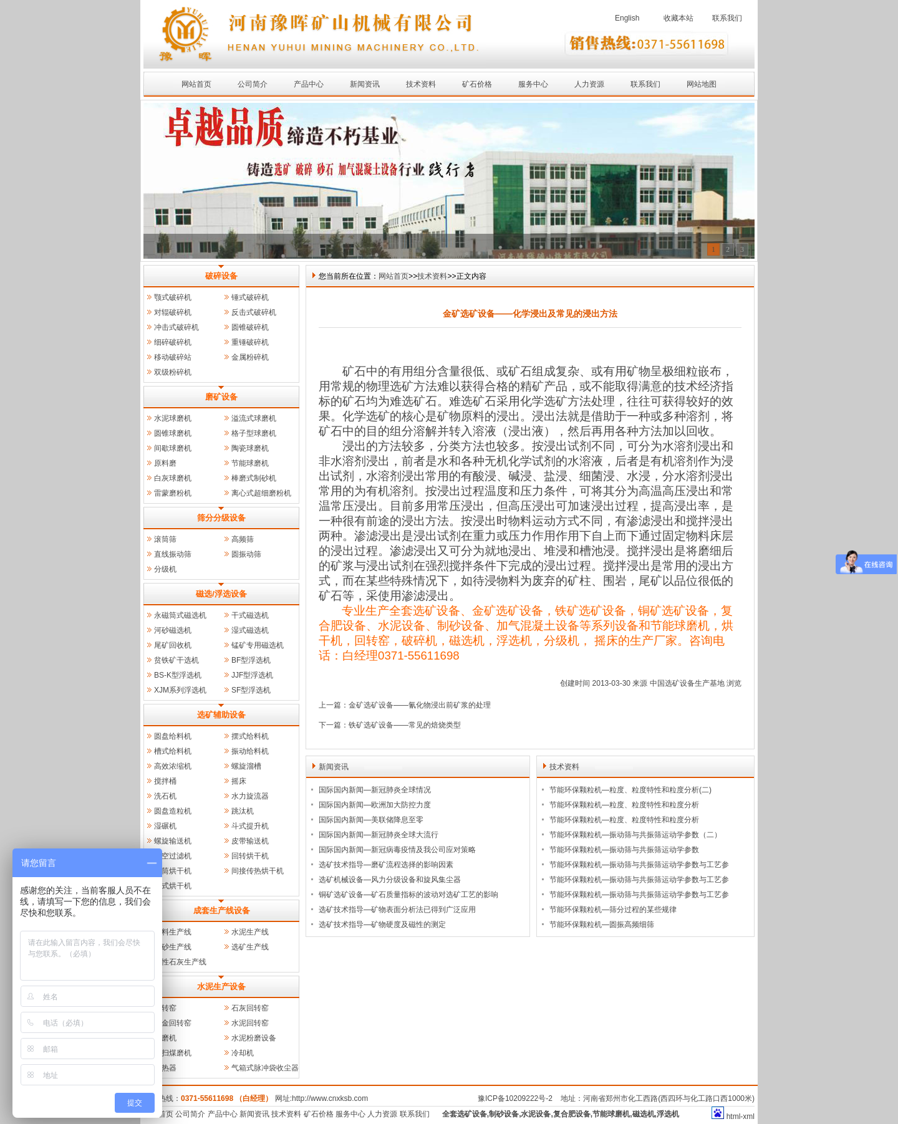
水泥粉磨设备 (253, 1038)
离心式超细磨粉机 (261, 493)
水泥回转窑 (250, 1023)
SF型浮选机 (251, 690)
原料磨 (165, 463)
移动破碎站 (172, 357)
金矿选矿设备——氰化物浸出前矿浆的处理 (420, 705)
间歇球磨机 (172, 448)
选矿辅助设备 (221, 714)
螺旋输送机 (172, 841)
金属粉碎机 (250, 357)
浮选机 (668, 1114)
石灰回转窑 (250, 1008)
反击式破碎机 (253, 312)
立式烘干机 (172, 885)
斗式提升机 (250, 826)
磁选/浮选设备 (221, 593)
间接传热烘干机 (257, 871)
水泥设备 (536, 1114)
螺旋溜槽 (246, 766)
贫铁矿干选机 (176, 660)
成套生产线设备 (221, 910)
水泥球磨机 (172, 418)
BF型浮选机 (251, 660)
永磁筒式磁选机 (180, 615)
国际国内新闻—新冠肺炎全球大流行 (378, 834)
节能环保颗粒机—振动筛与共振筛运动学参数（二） (635, 834)
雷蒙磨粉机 (172, 493)
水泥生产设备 (221, 986)
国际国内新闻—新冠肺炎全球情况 (375, 789)
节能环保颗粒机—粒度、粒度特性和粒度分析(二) (630, 789)
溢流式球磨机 (253, 418)
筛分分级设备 (221, 517)
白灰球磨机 (172, 478)
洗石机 (165, 796)
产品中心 (309, 84)
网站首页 (196, 84)
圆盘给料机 (172, 736)
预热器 (165, 1068)
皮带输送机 (250, 841)
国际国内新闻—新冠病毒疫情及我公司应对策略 (397, 849)
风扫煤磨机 (172, 1053)
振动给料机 (250, 751)
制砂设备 (504, 1114)
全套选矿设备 (464, 1114)
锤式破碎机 (250, 297)
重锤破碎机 (250, 342)
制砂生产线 (172, 947)
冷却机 (242, 1053)
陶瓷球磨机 (250, 448)
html (734, 1116)
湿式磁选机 (250, 630)
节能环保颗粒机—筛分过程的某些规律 (613, 909)
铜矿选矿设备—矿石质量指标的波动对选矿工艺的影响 (408, 894)
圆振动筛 (246, 554)
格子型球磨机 (253, 433)
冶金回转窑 (172, 1023)
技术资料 (421, 84)
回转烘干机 (250, 856)
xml (749, 1116)
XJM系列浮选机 (180, 690)
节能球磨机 (250, 463)
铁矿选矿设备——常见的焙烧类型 (405, 725)
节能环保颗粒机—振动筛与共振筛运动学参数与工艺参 (639, 864)
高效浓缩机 (172, 766)
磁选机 (643, 1114)
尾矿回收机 (172, 645)
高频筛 (242, 539)
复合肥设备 (572, 1114)
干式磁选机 (250, 615)
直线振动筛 (172, 554)
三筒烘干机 (172, 871)
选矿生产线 (250, 947)
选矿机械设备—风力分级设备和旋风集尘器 (390, 879)
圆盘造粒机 (172, 811)
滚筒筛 (165, 539)
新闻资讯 (365, 84)
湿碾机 (165, 826)
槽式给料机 (172, 751)
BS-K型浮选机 (177, 675)
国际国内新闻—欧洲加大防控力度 (375, 804)
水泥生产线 (250, 932)
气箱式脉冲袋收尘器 (265, 1068)
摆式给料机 (250, 736)
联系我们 (727, 18)
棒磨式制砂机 (253, 478)
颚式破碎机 (172, 297)
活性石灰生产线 (180, 962)
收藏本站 (678, 18)
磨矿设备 (221, 396)
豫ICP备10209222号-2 (515, 1098)
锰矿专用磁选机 (257, 645)
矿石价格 (477, 84)
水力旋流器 (250, 796)
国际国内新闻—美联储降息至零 (371, 819)
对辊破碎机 (172, 312)
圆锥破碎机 (250, 327)
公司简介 (253, 84)
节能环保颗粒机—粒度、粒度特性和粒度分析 (624, 804)
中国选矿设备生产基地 (687, 683)
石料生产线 (172, 932)
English (627, 18)
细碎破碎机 (172, 342)
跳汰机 (242, 811)
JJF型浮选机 (252, 675)
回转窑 (165, 1008)
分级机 (165, 569)
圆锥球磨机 (172, 433)
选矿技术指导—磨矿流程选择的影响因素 (386, 864)
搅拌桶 (165, 781)
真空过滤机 (172, 856)
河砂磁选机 (172, 630)
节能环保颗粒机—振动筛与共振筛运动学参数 (624, 849)
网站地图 (702, 84)
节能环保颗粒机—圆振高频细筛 (601, 924)
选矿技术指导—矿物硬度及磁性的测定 (382, 924)
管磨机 (165, 1038)
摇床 (238, 781)
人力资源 (589, 84)
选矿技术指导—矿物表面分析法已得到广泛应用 (397, 909)
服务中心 (533, 84)
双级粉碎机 (172, 372)
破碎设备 (221, 276)
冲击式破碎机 (176, 327)
